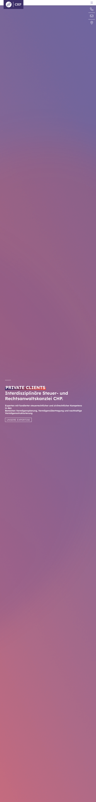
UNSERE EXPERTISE (18, 419)
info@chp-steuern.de (45, 4)
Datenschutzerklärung (70, 1)
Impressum (67, 3)
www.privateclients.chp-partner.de (49, 6)
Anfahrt (66, 9)
